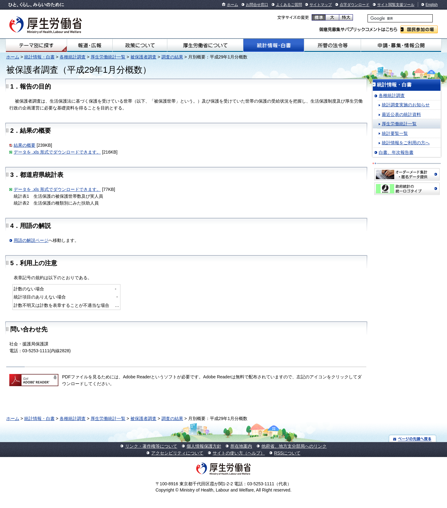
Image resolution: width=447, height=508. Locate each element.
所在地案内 (241, 446)
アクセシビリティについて (177, 452)
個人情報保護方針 (204, 446)
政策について (140, 45)
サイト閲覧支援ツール (395, 4)
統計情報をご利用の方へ (406, 142)
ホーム (232, 4)
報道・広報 (89, 45)
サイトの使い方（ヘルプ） (239, 452)
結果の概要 (24, 145)
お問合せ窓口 (257, 4)
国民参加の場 (419, 29)
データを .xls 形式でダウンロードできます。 (57, 152)
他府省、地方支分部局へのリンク (294, 446)
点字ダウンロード (354, 4)
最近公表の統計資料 (401, 114)
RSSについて (287, 452)
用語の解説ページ (31, 240)
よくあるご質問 (289, 4)
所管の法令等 (332, 45)
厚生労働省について (205, 45)
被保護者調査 (143, 56)
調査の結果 (172, 56)
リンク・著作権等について (151, 446)
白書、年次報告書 (396, 152)
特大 (346, 17)
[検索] (400, 18)
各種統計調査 (73, 56)
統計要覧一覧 (395, 133)
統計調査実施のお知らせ (406, 104)
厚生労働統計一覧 (108, 56)
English (432, 4)
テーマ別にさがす (36, 45)
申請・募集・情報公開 (401, 45)
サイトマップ (320, 4)
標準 (318, 17)
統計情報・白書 (273, 45)
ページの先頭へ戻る (413, 438)
